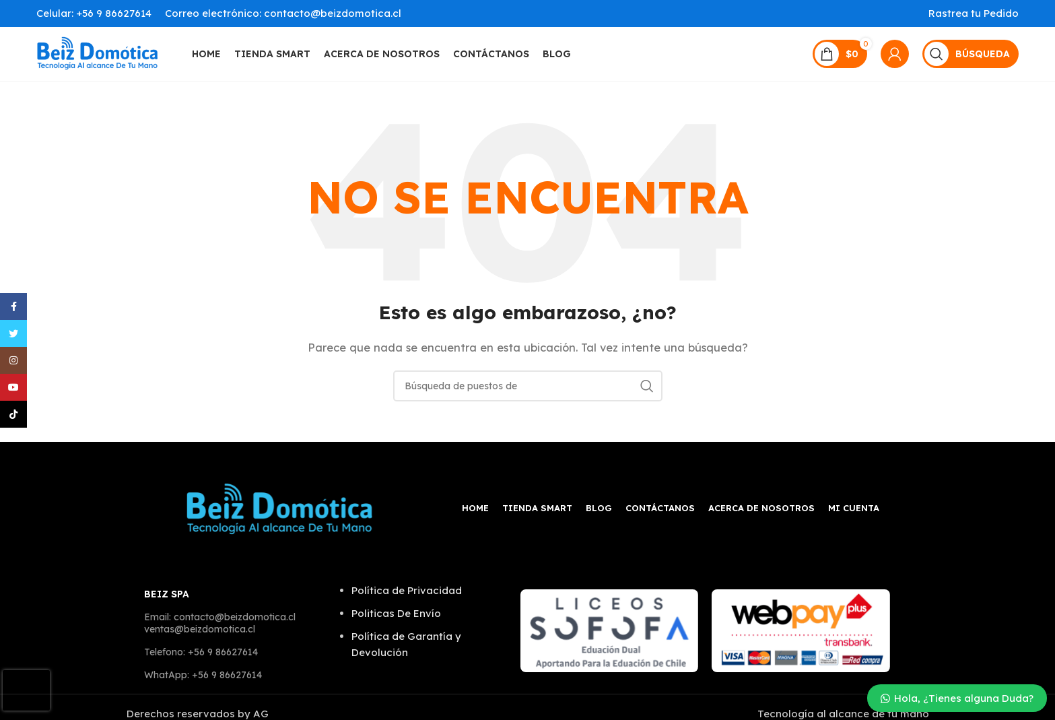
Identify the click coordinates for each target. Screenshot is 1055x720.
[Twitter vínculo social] (13, 333)
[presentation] (26, 690)
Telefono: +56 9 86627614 (201, 652)
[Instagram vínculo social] (13, 360)
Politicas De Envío (396, 613)
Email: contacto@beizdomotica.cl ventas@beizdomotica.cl (220, 623)
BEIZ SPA (166, 594)
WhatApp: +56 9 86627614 (203, 675)
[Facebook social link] (13, 306)
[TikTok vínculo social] (13, 414)
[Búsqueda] (970, 53)
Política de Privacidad (406, 590)
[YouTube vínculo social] (13, 387)
